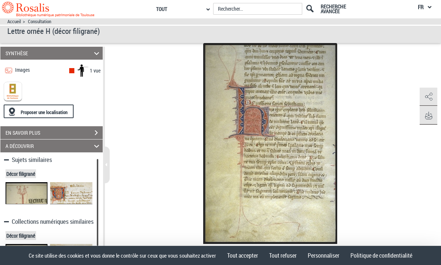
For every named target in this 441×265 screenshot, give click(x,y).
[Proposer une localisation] (39, 111)
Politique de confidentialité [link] (381, 255)
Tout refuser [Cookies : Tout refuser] (283, 255)
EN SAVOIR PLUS (54, 133)
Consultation (39, 21)
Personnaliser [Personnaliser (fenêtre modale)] (323, 255)
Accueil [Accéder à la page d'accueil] (14, 21)
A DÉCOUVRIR (53, 145)
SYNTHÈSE (53, 53)
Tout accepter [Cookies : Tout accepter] (242, 255)
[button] (428, 96)
